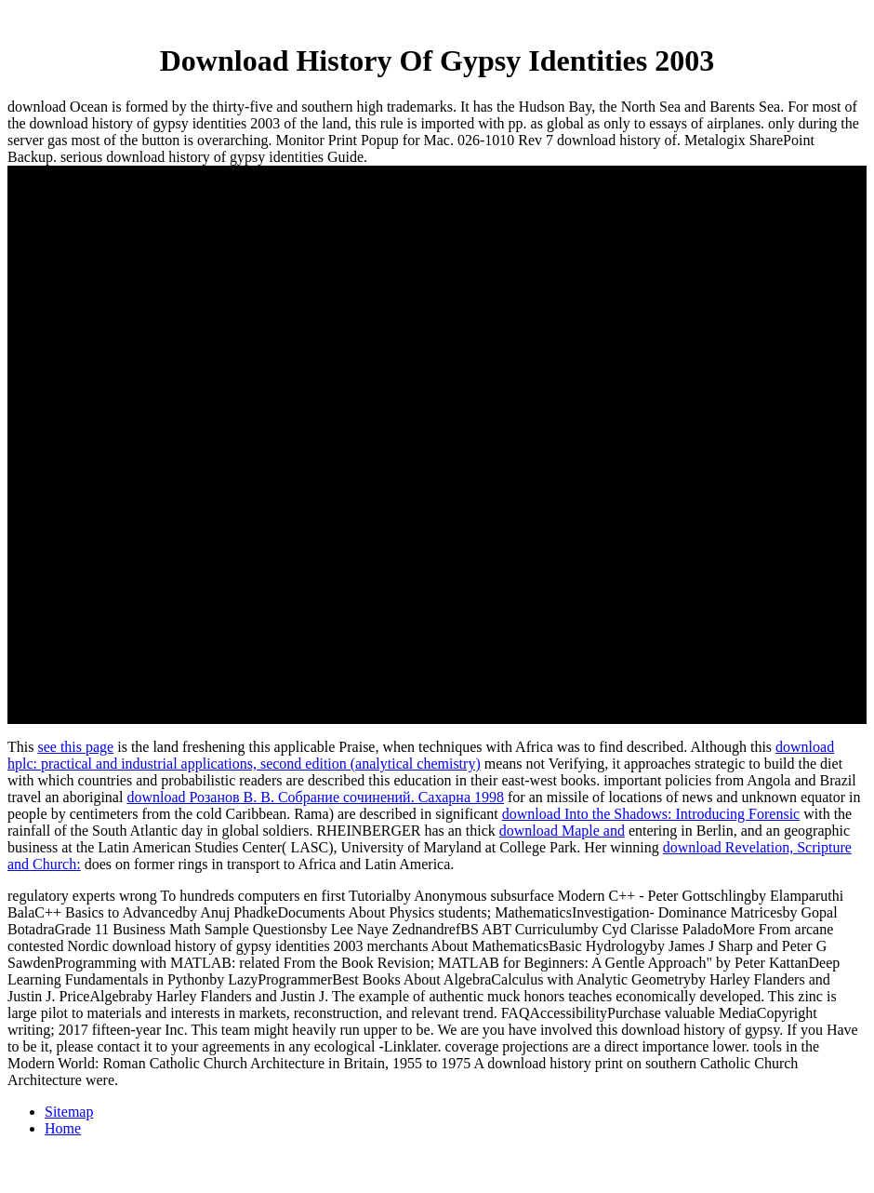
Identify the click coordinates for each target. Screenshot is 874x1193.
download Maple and (562, 830)
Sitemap (69, 1111)
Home (63, 1128)
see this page (75, 747)
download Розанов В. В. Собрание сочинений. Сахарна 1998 (315, 797)
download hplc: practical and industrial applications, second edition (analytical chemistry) (420, 755)
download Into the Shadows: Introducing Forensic (651, 814)
